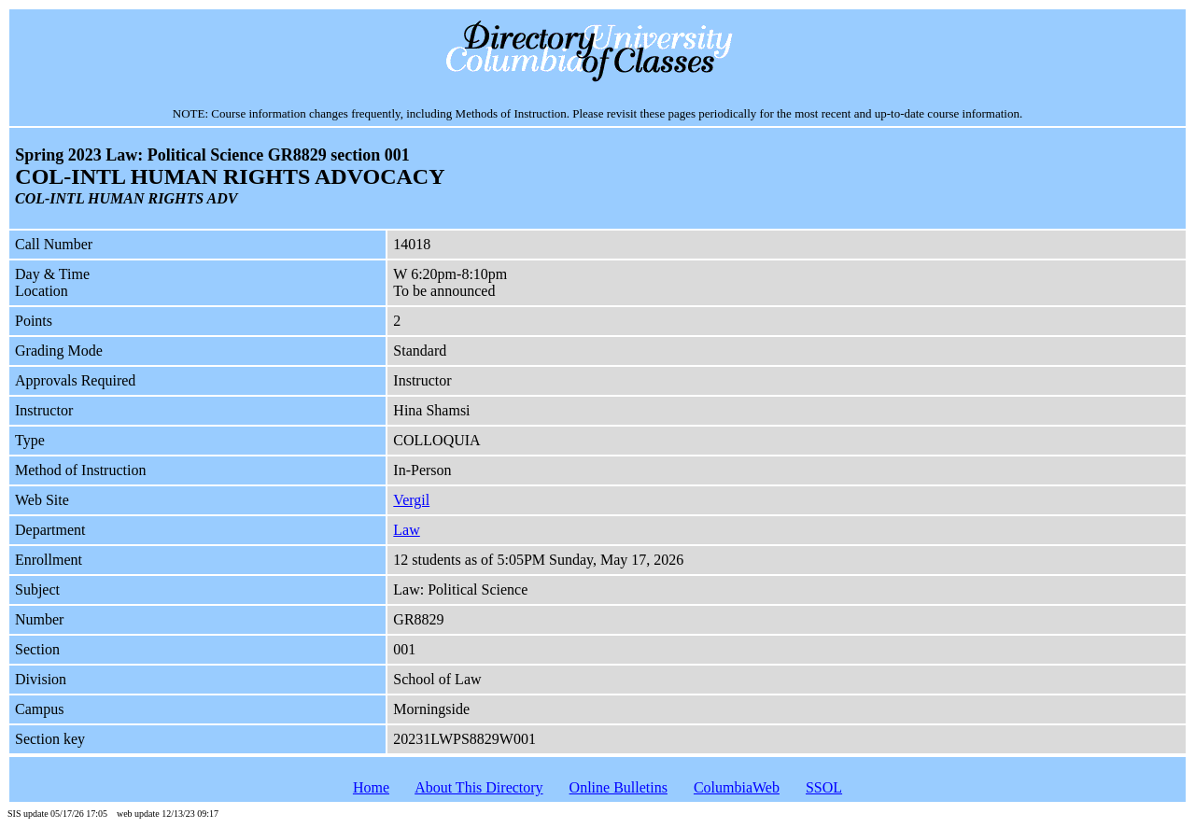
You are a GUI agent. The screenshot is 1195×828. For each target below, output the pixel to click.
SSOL (824, 787)
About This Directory (478, 787)
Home (371, 787)
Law (406, 530)
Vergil (411, 500)
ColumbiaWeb (737, 787)
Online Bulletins (618, 787)
